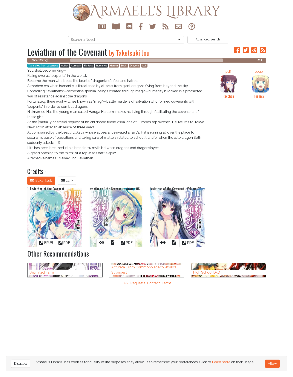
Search (208, 39)
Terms (167, 374)
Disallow (21, 364)
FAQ (125, 374)
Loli (144, 65)
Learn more (221, 362)
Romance (101, 65)
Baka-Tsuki (41, 180)
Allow (272, 364)
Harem (114, 65)
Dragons (134, 65)
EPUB (46, 242)
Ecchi (124, 65)
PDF (64, 242)
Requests (137, 374)
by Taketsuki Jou (129, 53)
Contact (153, 374)
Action (64, 65)
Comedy (76, 65)
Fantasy (88, 65)
